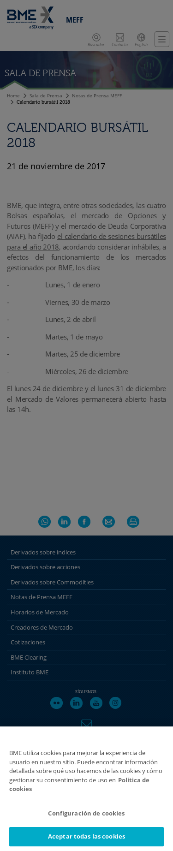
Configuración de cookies (86, 813)
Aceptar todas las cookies (86, 836)
